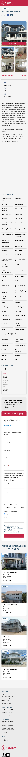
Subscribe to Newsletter (10, 511)
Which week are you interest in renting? (12, 433)
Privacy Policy (8, 530)
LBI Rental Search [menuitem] (5, 723)
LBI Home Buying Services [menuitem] (7, 728)
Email (6, 458)
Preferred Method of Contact (12, 505)
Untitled (6, 518)
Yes (7, 480)
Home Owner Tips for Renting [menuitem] (8, 727)
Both (22, 507)
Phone (6, 466)
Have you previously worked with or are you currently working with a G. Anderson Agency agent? (14, 475)
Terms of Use (4, 740)
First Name (7, 442)
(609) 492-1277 (5, 700)
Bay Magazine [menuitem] (4, 732)
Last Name (7, 450)
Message (6, 492)
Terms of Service (9, 532)
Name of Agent (8, 484)
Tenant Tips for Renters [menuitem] (7, 725)
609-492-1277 (8, 425)
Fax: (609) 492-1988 (6, 703)
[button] (1, 369)
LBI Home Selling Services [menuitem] (7, 729)
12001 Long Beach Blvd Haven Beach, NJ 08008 (7, 697)
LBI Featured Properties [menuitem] (7, 721)
